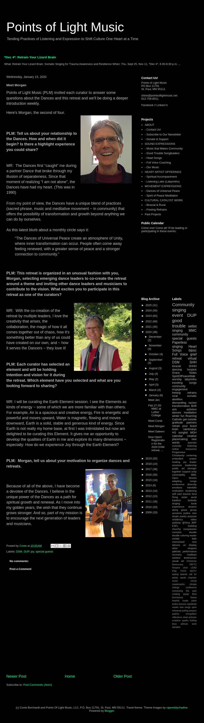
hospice (192, 369)
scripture (176, 620)
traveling (177, 382)
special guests (44, 551)
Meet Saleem (156, 431)
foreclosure (177, 597)
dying (175, 509)
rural (175, 395)
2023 (149, 315)
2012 (149, 496)
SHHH (193, 366)
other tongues (184, 548)
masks (175, 607)
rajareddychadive (176, 707)
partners (191, 422)
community (180, 334)
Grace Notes (184, 372)
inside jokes (190, 601)
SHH (193, 362)
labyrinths (191, 379)
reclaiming (191, 490)
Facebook (147, 105)
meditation (190, 412)
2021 (149, 326)
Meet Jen (153, 400)
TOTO (183, 571)
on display (190, 545)
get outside (190, 419)
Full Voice (180, 354)
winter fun (178, 415)
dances (176, 412)
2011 (149, 501)
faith (194, 538)
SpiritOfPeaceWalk (183, 376)
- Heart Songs (153, 157)
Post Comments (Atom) (37, 684)
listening (192, 445)
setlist (192, 326)
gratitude (177, 422)
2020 (149, 332)
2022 (149, 321)
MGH (193, 432)
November (155, 345)
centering (191, 455)
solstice (176, 557)
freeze (193, 597)
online (175, 449)
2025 (149, 305)
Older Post (122, 676)
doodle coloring (180, 535)
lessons (182, 604)
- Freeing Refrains (156, 209)
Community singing (183, 307)
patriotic (176, 551)
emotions (177, 487)
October (154, 354)
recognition (191, 614)
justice (186, 513)
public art (178, 468)
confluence (191, 587)
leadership (191, 465)
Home (70, 676)
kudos (175, 604)
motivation (177, 490)
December (155, 336)
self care (177, 493)
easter (193, 535)
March (153, 390)
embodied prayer (184, 458)
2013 (149, 490)
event (177, 315)
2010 (149, 507)
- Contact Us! (153, 129)
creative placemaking (184, 437)
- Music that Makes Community (164, 148)
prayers (193, 611)
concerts (176, 532)
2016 (149, 474)
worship (177, 379)
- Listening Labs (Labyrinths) (162, 181)
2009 (149, 512)
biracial (176, 366)
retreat (177, 358)
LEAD (194, 568)
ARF (194, 522)
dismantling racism (184, 402)
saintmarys (190, 429)
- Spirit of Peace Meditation (161, 195)
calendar (177, 436)
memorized (178, 541)
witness (184, 624)
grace (184, 509)
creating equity (180, 594)
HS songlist (180, 432)
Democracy (177, 564)
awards (183, 574)
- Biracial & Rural (155, 205)
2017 (149, 469)
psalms (175, 614)
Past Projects (153, 214)
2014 (149, 485)
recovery (177, 554)
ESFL (175, 525)
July (152, 373)
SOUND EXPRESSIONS (160, 143)
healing (176, 461)
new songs (185, 607)
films (194, 594)
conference (178, 484)
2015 (149, 480)
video (194, 519)
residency (177, 519)
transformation (181, 405)
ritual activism (190, 617)
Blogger (109, 710)
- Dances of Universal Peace (162, 190)
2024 (149, 310)
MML (194, 474)
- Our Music (152, 167)
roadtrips (192, 554)
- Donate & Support (156, 139)
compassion (190, 529)
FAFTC (193, 564)
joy (32, 551)
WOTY (193, 571)
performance (190, 551)
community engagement (179, 387)
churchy (176, 529)
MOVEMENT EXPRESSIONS (163, 186)
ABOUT (149, 124)
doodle (193, 532)
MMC (193, 330)
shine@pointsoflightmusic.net (159, 95)
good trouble (179, 323)
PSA (174, 571)
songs (193, 382)
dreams (192, 506)
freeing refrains (184, 392)
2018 (149, 463)
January (154, 395)
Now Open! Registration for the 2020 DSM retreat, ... (156, 443)
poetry (183, 516)
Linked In (162, 105)
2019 (149, 458)
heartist (175, 601)
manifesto (192, 604)
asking (175, 574)
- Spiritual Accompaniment (161, 176)
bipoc (193, 350)
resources (191, 449)
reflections (177, 617)
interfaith (192, 487)
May (152, 379)
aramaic (192, 442)
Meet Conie (155, 420)
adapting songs (184, 481)
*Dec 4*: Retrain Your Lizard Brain (30, 57)
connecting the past (184, 591)
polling (185, 611)
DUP (26, 551)
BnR (194, 405)
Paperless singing (179, 344)
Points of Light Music (65, 27)
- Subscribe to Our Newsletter (163, 134)
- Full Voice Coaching (158, 162)
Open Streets (184, 477)
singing (177, 330)
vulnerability (178, 474)
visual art (178, 560)
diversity (192, 484)
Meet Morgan (156, 426)
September (156, 359)
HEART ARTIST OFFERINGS (163, 172)
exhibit (175, 538)
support (186, 471)
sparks (185, 620)
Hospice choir (180, 568)
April (152, 384)
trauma (186, 493)
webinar (176, 522)
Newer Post (16, 676)
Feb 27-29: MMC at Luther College (155, 410)
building (192, 525)
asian (184, 497)
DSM (19, 551)
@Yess (186, 522)
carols (183, 578)
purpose (192, 516)
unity (194, 471)
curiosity (176, 445)
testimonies (190, 557)
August (153, 368)
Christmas (192, 561)
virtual (192, 358)
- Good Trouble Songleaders (162, 153)
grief (193, 354)
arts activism (184, 409)
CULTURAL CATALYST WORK (164, 200)
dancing (177, 369)
